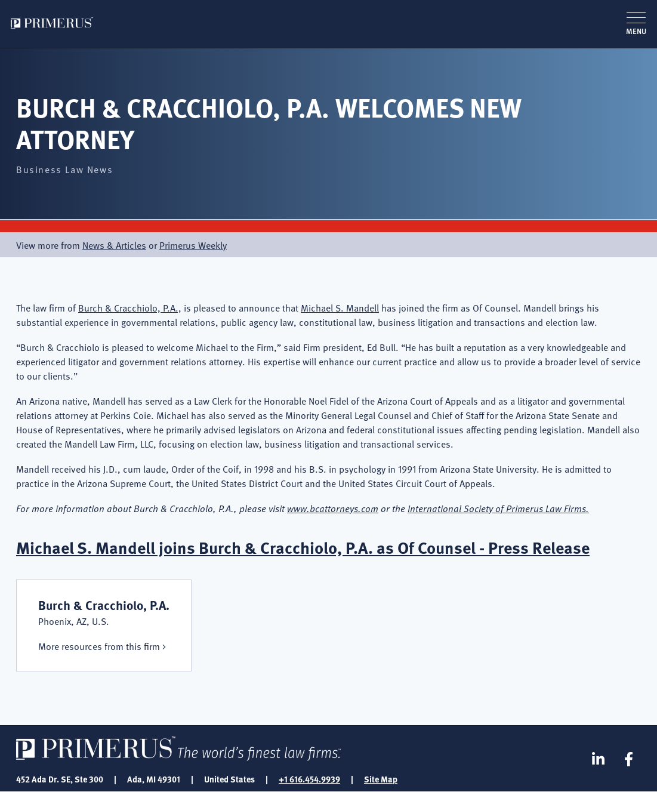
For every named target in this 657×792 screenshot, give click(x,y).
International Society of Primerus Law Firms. (498, 507)
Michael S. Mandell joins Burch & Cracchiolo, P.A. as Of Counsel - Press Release (303, 547)
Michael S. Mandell (340, 307)
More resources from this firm (99, 645)
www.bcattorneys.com (332, 507)
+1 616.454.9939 (309, 779)
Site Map (380, 779)
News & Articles (114, 244)
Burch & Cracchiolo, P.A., (129, 307)
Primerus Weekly (193, 244)
